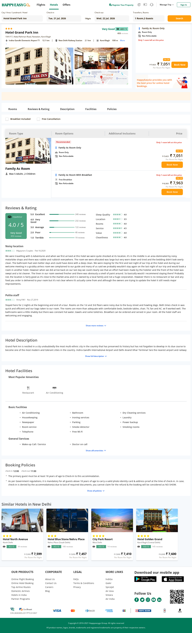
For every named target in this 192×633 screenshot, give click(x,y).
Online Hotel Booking (22, 583)
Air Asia (110, 590)
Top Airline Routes (21, 587)
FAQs (76, 579)
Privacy (77, 587)
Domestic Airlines (20, 590)
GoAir (108, 583)
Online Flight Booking (22, 579)
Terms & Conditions (83, 583)
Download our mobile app (156, 572)
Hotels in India (19, 594)
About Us (50, 579)
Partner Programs (20, 598)
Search (179, 18)
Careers (49, 587)
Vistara (109, 594)
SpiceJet (110, 587)
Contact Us (50, 583)
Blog (47, 590)
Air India (110, 598)
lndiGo (109, 579)
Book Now (179, 64)
